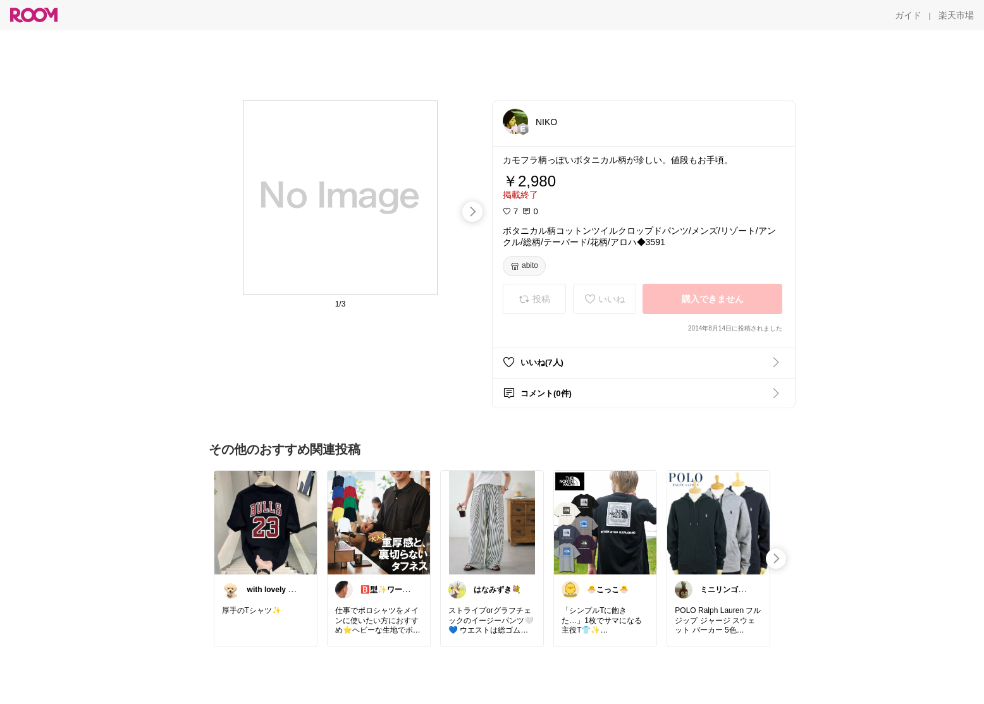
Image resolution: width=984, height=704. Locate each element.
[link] (265, 522)
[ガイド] (908, 15)
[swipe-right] (472, 212)
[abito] (524, 266)
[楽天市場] (956, 15)
